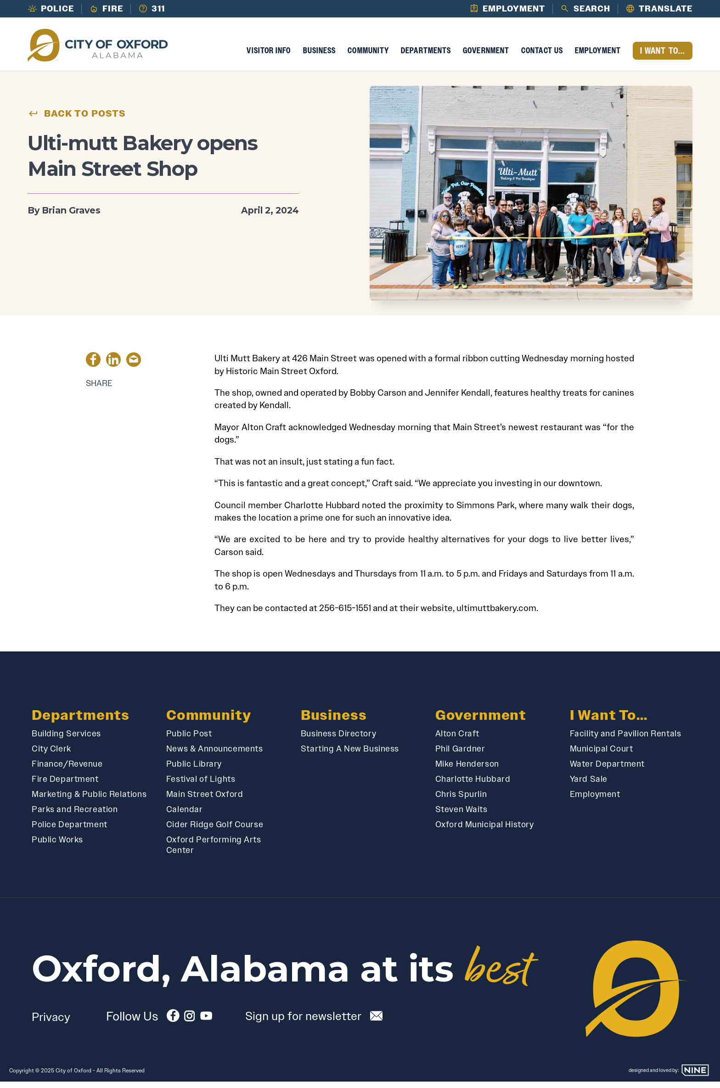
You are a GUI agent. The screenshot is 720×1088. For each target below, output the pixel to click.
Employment (598, 56)
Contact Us (542, 56)
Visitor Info (269, 56)
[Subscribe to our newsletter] (315, 1022)
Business (319, 56)
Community (368, 56)
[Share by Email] (133, 367)
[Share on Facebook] (93, 367)
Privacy (51, 1022)
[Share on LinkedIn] (113, 367)
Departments (426, 56)
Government (486, 56)
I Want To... (662, 56)
